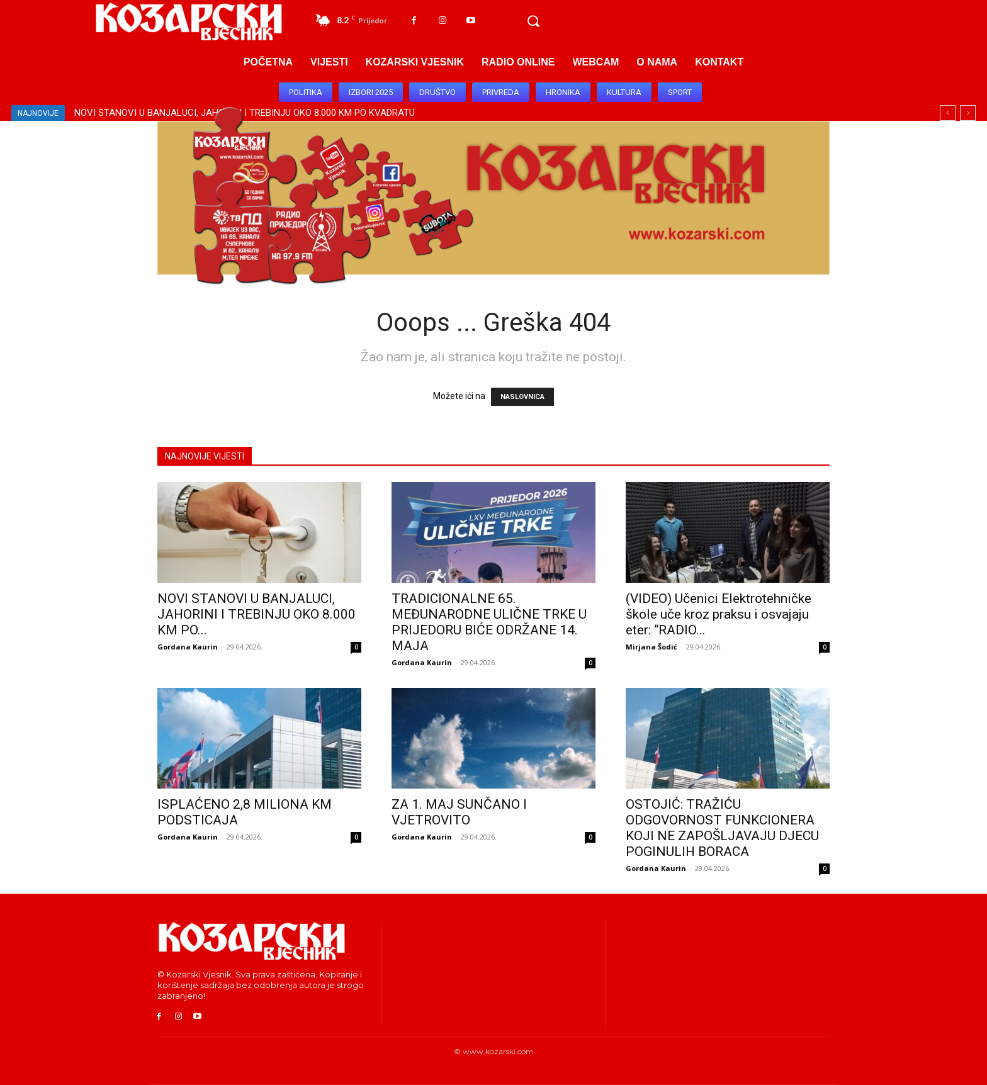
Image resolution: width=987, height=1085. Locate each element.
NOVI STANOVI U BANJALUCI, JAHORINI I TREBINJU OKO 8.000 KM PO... (256, 614)
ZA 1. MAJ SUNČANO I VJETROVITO (459, 812)
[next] (968, 113)
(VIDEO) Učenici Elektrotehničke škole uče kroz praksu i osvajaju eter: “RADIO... (718, 614)
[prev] (948, 113)
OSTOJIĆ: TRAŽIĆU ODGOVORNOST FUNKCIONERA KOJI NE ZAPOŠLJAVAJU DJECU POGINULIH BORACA (722, 828)
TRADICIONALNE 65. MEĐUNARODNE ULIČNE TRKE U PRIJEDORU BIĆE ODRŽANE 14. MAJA (489, 622)
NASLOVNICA (522, 397)
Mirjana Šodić (651, 646)
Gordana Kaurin (187, 646)
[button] (533, 21)
